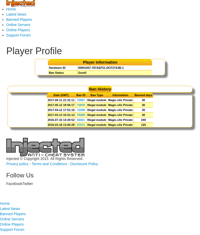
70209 (81, 114)
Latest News (16, 14)
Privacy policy (17, 164)
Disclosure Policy (84, 164)
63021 (81, 119)
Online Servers (18, 25)
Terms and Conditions (49, 164)
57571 (81, 124)
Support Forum (18, 35)
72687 (81, 100)
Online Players (18, 30)
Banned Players (19, 19)
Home (11, 9)
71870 (81, 105)
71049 (81, 110)
